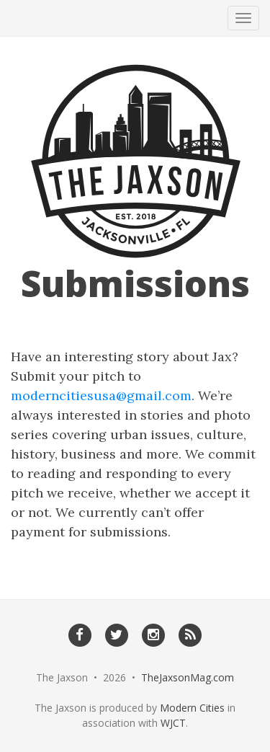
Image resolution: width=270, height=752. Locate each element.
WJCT (173, 723)
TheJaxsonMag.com (187, 677)
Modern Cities (192, 708)
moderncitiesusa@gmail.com (101, 395)
